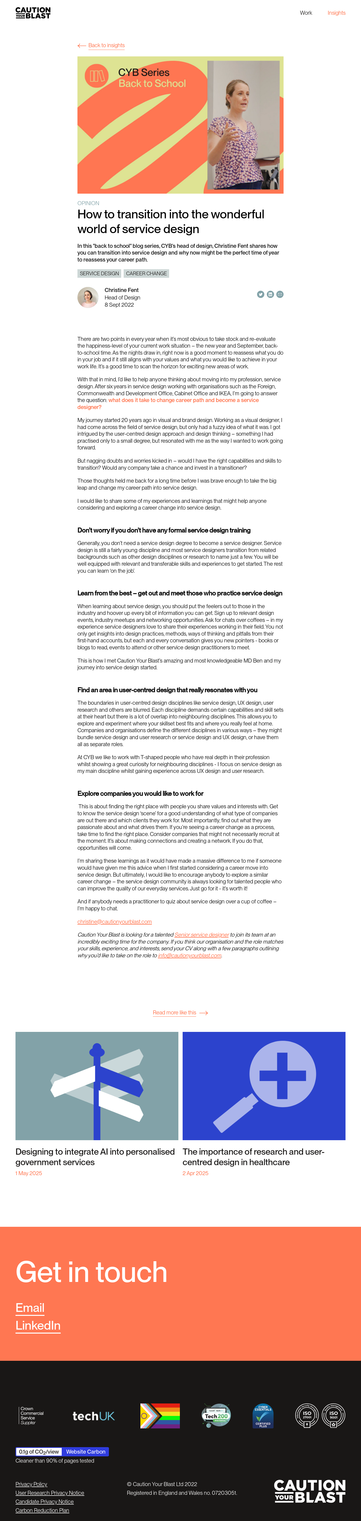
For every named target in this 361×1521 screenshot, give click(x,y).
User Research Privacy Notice (49, 1493)
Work (306, 12)
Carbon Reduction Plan (42, 1510)
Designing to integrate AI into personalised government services (95, 1156)
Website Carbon (85, 1451)
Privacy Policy (31, 1484)
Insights (337, 12)
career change (146, 274)
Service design (99, 274)
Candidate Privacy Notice (44, 1501)
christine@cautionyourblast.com (114, 921)
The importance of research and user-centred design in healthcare (254, 1156)
